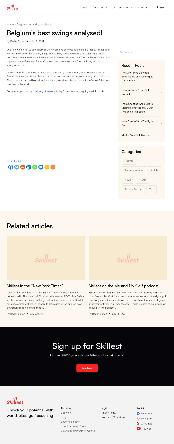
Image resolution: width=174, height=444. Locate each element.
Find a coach (99, 7)
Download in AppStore (73, 426)
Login (160, 7)
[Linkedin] (28, 167)
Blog (63, 417)
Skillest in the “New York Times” (35, 285)
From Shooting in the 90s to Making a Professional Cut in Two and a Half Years (137, 107)
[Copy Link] (46, 167)
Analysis (129, 160)
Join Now (87, 367)
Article (154, 170)
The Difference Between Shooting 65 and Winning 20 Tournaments (137, 76)
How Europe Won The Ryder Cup (138, 123)
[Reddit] (22, 167)
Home (83, 7)
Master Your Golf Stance (135, 134)
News (128, 179)
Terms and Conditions (113, 417)
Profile (142, 179)
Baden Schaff (17, 41)
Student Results (133, 189)
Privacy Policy (108, 412)
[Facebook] (10, 167)
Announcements (134, 170)
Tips (151, 189)
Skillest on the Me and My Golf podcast (123, 285)
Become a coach (122, 7)
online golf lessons (45, 91)
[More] (52, 167)
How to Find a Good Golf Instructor (136, 92)
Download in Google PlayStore (78, 430)
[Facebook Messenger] (40, 167)
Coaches (66, 412)
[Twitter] (16, 167)
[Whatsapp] (34, 167)
